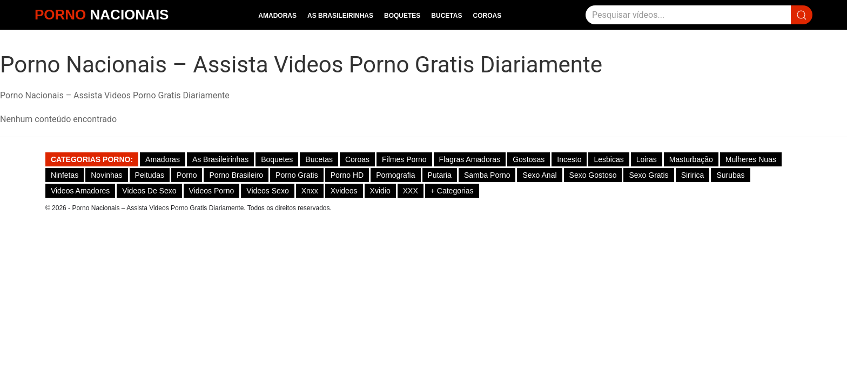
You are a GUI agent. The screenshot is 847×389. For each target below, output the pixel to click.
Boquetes (402, 15)
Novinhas (106, 175)
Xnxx (309, 190)
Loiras (646, 159)
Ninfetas (64, 175)
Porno (187, 175)
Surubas (730, 175)
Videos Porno (211, 190)
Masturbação (691, 159)
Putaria (440, 175)
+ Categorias (452, 190)
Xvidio (380, 190)
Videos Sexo (267, 190)
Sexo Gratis (648, 175)
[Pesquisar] (688, 14)
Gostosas (528, 159)
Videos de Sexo (149, 190)
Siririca (692, 175)
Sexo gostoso (593, 175)
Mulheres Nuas (750, 159)
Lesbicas (608, 159)
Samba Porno (487, 175)
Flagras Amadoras (470, 159)
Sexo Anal (539, 175)
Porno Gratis (296, 175)
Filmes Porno (404, 159)
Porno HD (347, 175)
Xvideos (344, 190)
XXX (410, 190)
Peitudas (149, 175)
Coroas (487, 15)
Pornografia (395, 175)
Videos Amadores (80, 190)
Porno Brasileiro (236, 175)
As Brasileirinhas (340, 15)
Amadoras (277, 15)
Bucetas (446, 15)
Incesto (569, 159)
